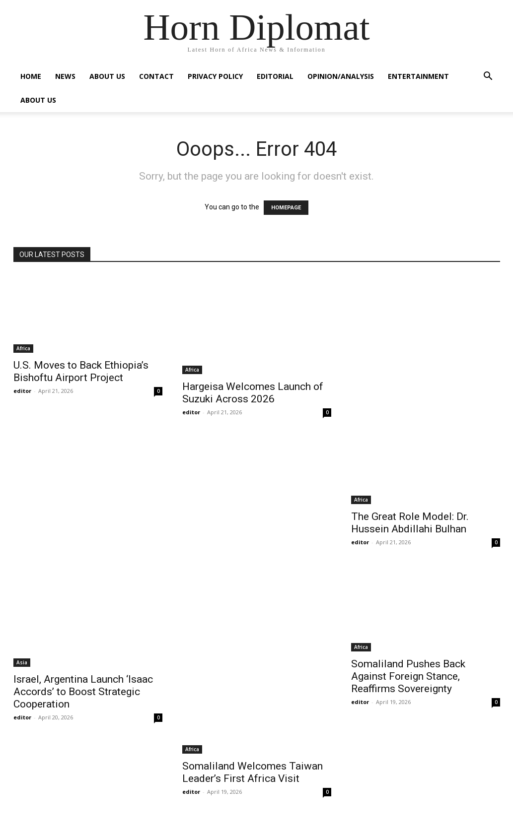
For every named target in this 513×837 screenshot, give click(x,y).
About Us (107, 76)
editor (22, 390)
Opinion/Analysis (340, 76)
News (65, 76)
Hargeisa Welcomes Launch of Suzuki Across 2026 (252, 393)
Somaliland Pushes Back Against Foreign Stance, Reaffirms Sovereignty (408, 676)
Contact (156, 76)
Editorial (275, 76)
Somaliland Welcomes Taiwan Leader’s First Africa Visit (252, 772)
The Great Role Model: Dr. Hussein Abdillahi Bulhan (410, 523)
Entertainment (418, 76)
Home (30, 76)
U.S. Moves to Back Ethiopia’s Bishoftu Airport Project (80, 371)
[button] (488, 77)
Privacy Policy (215, 76)
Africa (23, 348)
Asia (21, 662)
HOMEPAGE (286, 207)
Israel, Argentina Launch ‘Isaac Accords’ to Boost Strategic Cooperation (83, 691)
